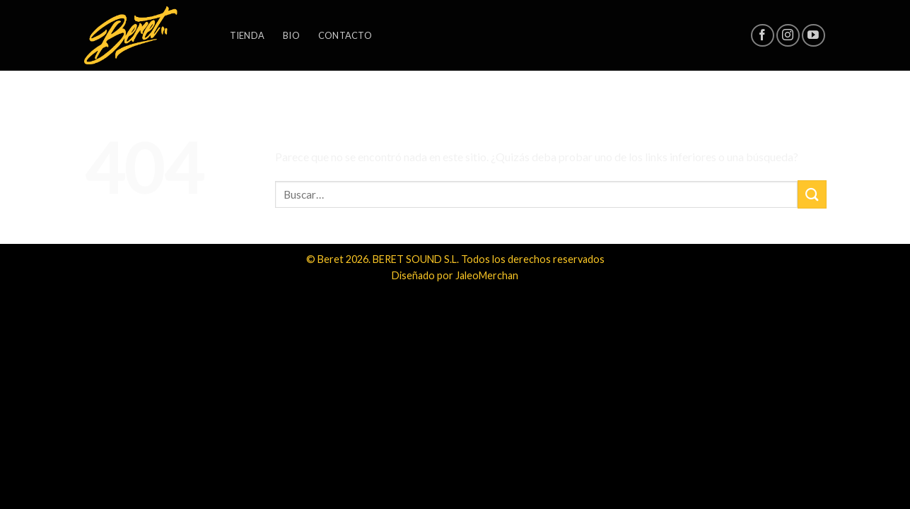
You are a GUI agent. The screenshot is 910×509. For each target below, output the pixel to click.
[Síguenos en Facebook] (762, 35)
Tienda (247, 35)
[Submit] (812, 194)
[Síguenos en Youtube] (813, 35)
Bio (291, 35)
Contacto (345, 35)
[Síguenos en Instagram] (788, 35)
